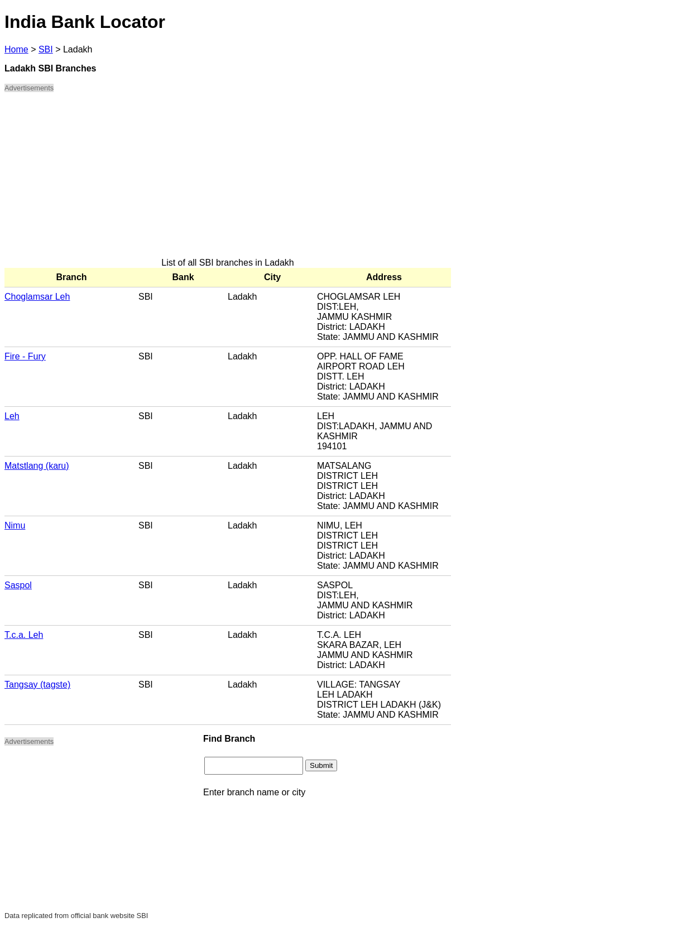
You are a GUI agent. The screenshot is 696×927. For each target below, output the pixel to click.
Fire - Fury (25, 356)
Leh (12, 416)
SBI (46, 49)
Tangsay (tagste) (37, 684)
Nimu (14, 525)
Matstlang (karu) (36, 465)
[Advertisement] (227, 180)
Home (16, 49)
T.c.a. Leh (23, 635)
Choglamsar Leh (37, 296)
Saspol (18, 585)
